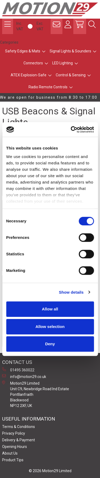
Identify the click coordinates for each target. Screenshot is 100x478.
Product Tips (12, 460)
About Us (10, 453)
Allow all (50, 309)
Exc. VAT (40, 26)
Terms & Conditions (18, 427)
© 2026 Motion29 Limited (50, 471)
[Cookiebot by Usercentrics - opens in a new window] (71, 129)
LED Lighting (62, 63)
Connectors (33, 63)
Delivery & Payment (18, 440)
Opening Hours (14, 446)
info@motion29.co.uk (24, 376)
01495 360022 (18, 369)
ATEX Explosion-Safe (28, 75)
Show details (71, 292)
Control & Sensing (71, 75)
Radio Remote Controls (48, 87)
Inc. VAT (19, 26)
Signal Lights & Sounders (70, 51)
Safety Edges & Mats (22, 51)
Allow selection (50, 326)
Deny (50, 344)
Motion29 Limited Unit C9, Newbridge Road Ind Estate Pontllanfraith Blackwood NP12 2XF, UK (35, 394)
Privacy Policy (13, 433)
